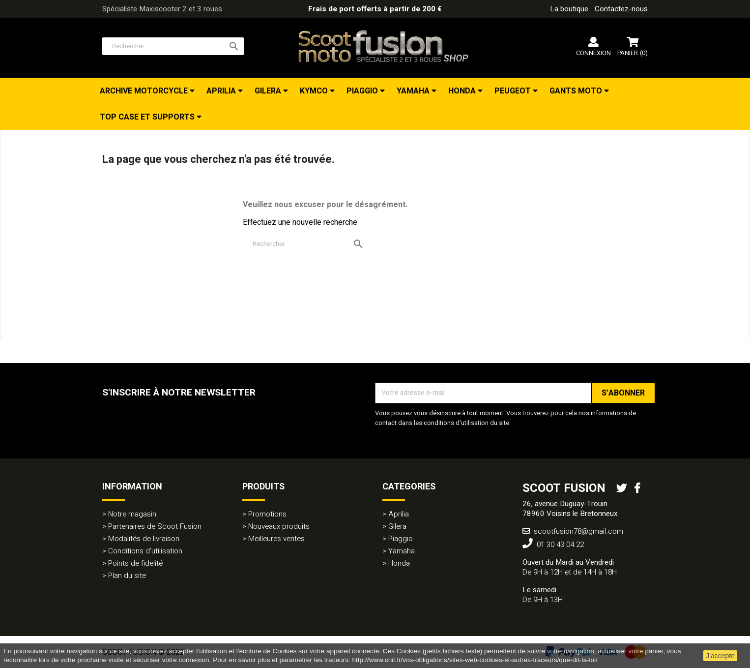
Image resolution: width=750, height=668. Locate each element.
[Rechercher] (173, 46)
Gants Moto (576, 91)
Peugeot (513, 91)
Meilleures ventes (276, 538)
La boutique (569, 8)
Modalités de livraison (143, 538)
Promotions (267, 514)
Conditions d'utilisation (145, 551)
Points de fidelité (135, 563)
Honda (463, 91)
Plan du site (127, 575)
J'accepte (720, 656)
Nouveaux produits (279, 526)
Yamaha (414, 91)
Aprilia (222, 91)
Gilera (269, 91)
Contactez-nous (621, 8)
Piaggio (363, 91)
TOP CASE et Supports (148, 117)
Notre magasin (132, 514)
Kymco (315, 91)
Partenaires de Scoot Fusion (155, 526)
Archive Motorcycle (145, 91)
